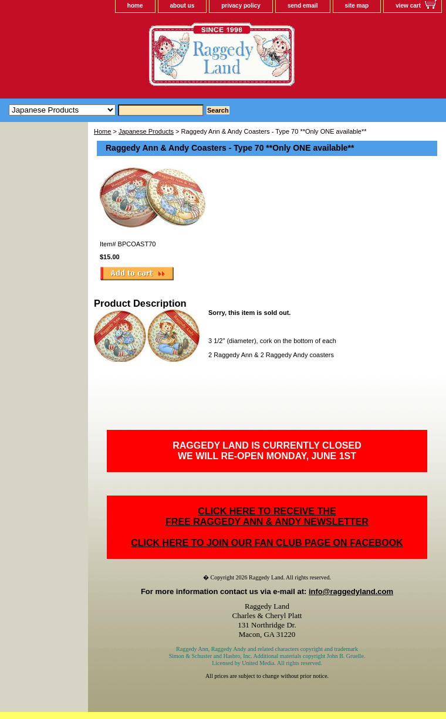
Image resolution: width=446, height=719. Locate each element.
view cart (408, 5)
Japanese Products (146, 131)
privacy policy (241, 5)
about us (182, 5)
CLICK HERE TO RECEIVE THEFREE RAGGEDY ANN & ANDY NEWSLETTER (267, 516)
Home (102, 131)
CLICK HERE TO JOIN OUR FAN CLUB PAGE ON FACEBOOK (267, 543)
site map (357, 5)
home (135, 5)
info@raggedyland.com (351, 591)
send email (303, 5)
